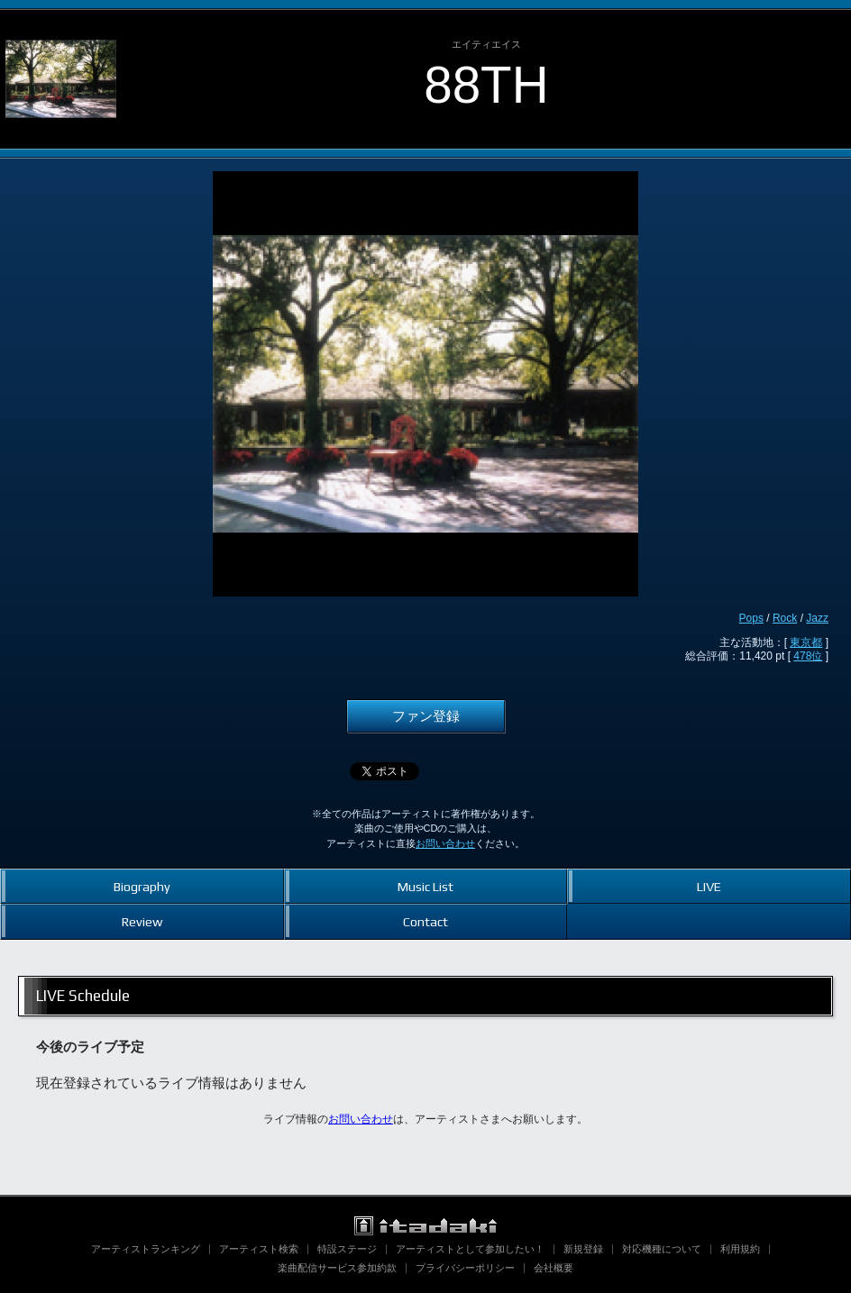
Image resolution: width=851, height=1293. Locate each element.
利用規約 (740, 1248)
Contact (425, 921)
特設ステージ (347, 1248)
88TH (486, 85)
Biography (142, 886)
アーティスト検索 (258, 1248)
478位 (807, 656)
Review (142, 921)
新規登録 (583, 1248)
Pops (751, 618)
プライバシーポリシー (465, 1267)
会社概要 (553, 1267)
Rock (785, 618)
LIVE (709, 886)
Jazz (817, 618)
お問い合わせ (445, 843)
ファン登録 (426, 716)
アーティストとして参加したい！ (470, 1248)
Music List (425, 886)
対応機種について (661, 1248)
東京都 (806, 642)
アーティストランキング (145, 1248)
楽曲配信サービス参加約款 (337, 1267)
